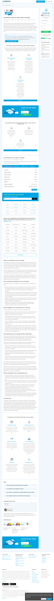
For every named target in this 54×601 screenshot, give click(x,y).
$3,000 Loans (44, 557)
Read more (43, 598)
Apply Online (40, 1)
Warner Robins (33, 211)
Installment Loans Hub (9, 504)
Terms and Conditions (36, 578)
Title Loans (30, 164)
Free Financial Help (35, 570)
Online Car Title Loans (11, 440)
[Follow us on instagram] (42, 573)
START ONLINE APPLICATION (11, 41)
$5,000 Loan (44, 558)
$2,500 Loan (44, 555)
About (33, 567)
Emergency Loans (29, 460)
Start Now (20, 100)
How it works (34, 572)
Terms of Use (48, 35)
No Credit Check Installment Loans (6, 553)
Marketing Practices (35, 576)
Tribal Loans (11, 460)
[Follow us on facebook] (43, 573)
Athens (24, 202)
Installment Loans (8, 5)
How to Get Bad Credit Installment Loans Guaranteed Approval (20, 554)
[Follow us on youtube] (46, 573)
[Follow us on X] (45, 573)
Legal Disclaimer (35, 573)
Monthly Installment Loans (19, 561)
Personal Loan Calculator (32, 552)
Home (4, 5)
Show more (20, 253)
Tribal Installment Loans (6, 554)
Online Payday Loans (12, 423)
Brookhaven (16, 205)
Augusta (7, 205)
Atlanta (33, 202)
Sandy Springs (33, 208)
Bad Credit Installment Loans (6, 555)
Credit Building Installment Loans (19, 558)
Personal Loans (23, 164)
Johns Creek (33, 205)
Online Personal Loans (29, 423)
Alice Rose (10, 509)
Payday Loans (16, 164)
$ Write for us (34, 569)
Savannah (7, 211)
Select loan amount (25, 112)
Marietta (16, 208)
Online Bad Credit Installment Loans (12, 36)
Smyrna (16, 211)
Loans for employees (29, 440)
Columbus (25, 205)
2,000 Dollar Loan (44, 554)
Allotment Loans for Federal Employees (19, 560)
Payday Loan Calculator (32, 553)
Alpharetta (16, 202)
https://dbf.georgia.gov (45, 56)
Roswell (24, 208)
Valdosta (24, 211)
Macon (7, 208)
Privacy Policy (45, 35)
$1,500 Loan (44, 553)
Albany (7, 202)
